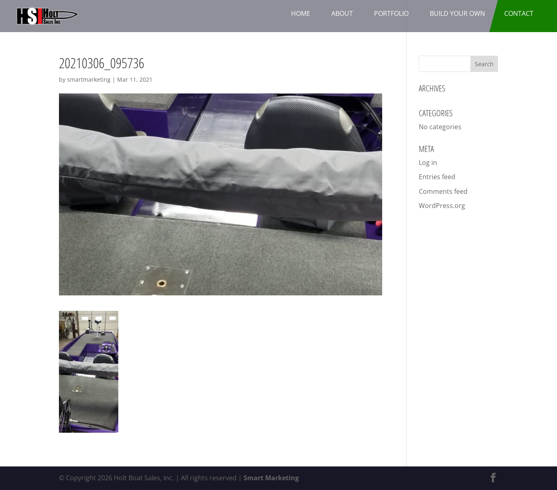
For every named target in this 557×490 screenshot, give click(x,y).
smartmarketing (89, 79)
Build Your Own (457, 13)
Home (300, 13)
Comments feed (443, 191)
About (342, 13)
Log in (428, 162)
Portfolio (391, 13)
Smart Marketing (271, 477)
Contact (518, 13)
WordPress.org (442, 205)
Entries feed (437, 176)
